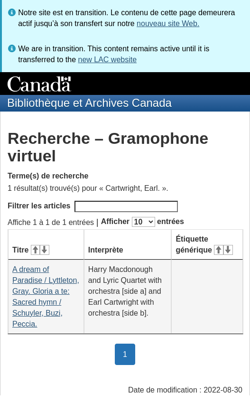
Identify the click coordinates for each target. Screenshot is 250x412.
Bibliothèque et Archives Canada (89, 102)
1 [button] (129, 353)
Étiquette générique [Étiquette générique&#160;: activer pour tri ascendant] (204, 244)
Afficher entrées (142, 222)
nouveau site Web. (168, 23)
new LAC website (107, 60)
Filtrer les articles (93, 206)
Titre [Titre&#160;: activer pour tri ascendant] (30, 250)
